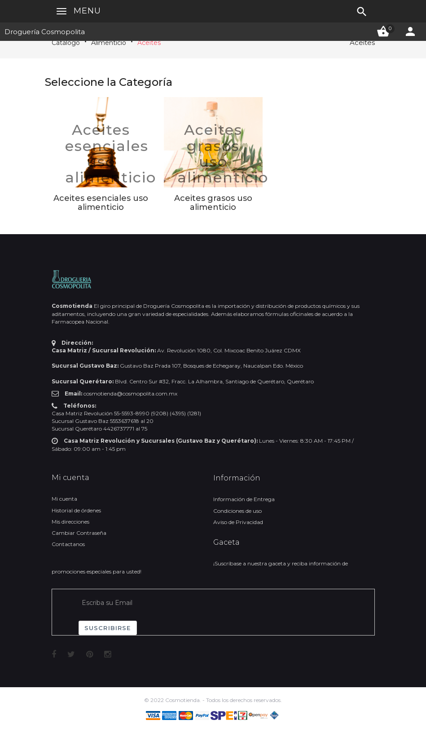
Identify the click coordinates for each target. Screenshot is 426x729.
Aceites (149, 43)
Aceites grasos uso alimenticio (222, 153)
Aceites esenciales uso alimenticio (110, 153)
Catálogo (66, 43)
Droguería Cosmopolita (44, 31)
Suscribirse (107, 627)
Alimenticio (108, 43)
